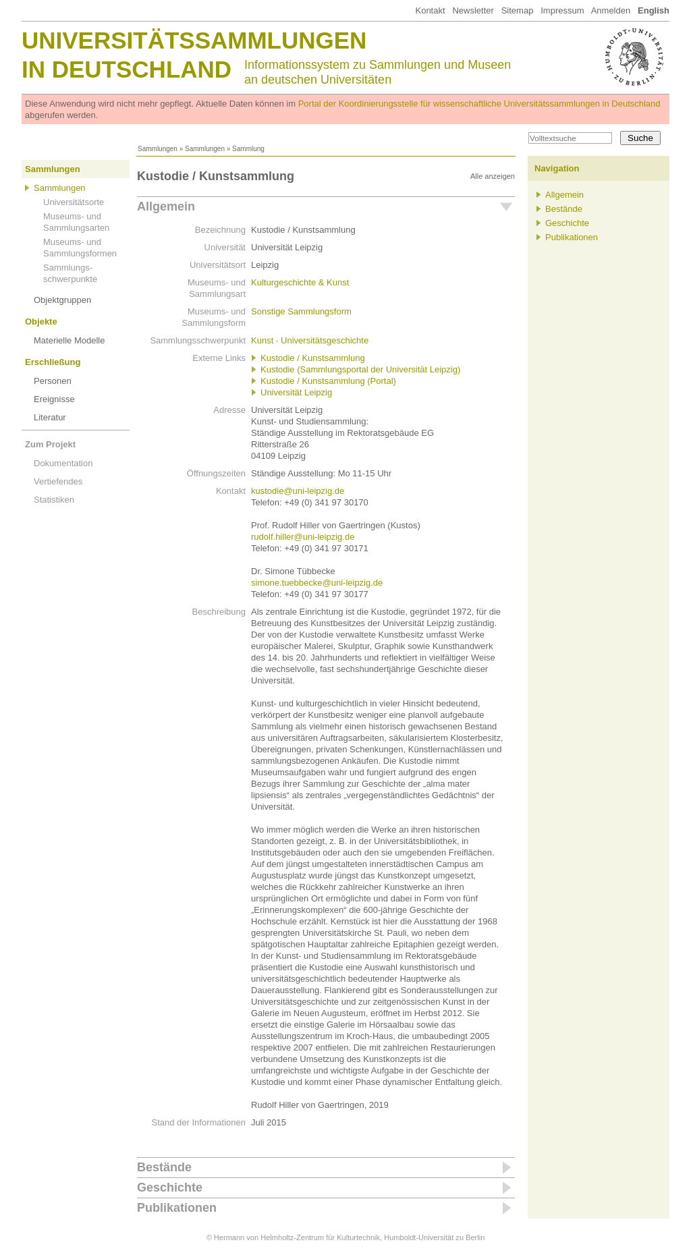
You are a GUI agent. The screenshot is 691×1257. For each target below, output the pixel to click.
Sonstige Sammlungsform (301, 311)
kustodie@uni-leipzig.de (297, 491)
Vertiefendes (58, 481)
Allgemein (166, 206)
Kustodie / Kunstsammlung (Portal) (328, 381)
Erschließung (52, 362)
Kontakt (430, 10)
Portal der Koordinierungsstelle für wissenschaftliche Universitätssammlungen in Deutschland (479, 104)
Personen (53, 381)
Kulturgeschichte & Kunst (300, 282)
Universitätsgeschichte (324, 340)
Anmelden (611, 10)
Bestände (164, 1167)
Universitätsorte (73, 202)
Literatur (50, 417)
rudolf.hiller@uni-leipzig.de (302, 537)
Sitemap (517, 10)
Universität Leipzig (296, 392)
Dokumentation (63, 463)
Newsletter (472, 10)
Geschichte (169, 1187)
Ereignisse (54, 399)
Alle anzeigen (492, 176)
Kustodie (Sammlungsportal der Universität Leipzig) (360, 369)
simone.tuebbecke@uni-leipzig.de (317, 583)
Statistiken (54, 500)
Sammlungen (157, 148)
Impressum (562, 10)
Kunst (262, 340)
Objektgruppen (62, 300)
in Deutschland (126, 69)
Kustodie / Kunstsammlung (312, 358)
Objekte (41, 321)
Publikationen (177, 1207)
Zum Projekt (50, 444)
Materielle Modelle (69, 340)
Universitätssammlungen (194, 40)
